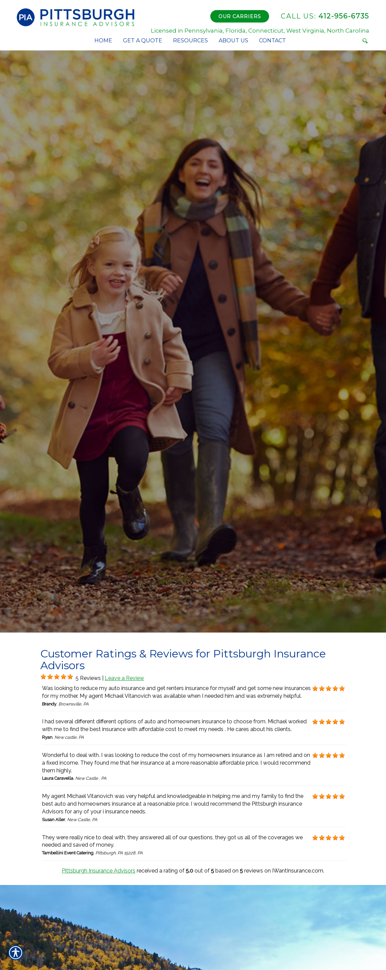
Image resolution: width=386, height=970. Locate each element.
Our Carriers (239, 16)
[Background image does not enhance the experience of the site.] (43, 677)
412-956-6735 (325, 16)
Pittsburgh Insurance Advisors (98, 870)
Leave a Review (124, 678)
